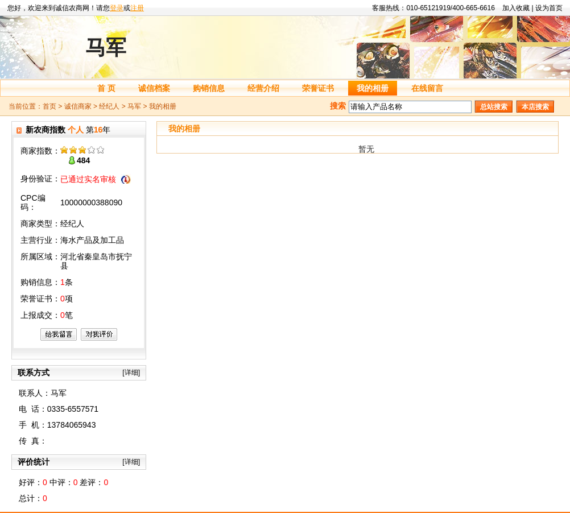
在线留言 (427, 88)
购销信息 (209, 88)
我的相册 (373, 88)
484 (83, 160)
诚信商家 (78, 106)
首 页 (106, 88)
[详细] (131, 373)
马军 (134, 106)
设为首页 (549, 8)
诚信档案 (154, 88)
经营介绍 (263, 88)
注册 (137, 8)
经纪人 (109, 106)
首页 (49, 106)
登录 (116, 8)
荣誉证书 (318, 88)
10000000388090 (91, 202)
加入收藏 (516, 8)
